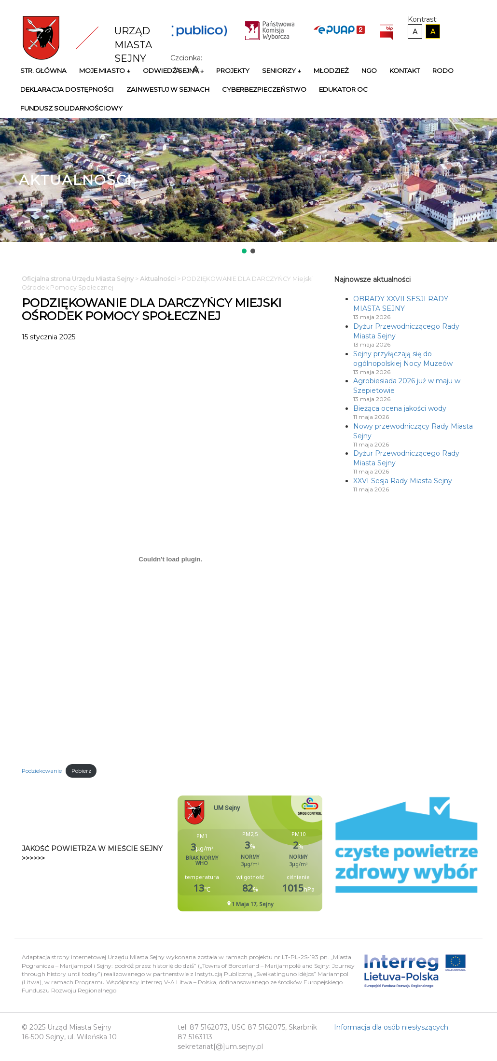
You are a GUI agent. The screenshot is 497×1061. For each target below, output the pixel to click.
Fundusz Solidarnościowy (71, 108)
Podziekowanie (42, 771)
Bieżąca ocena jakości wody (399, 408)
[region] (248, 187)
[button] (244, 251)
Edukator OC (343, 89)
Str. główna (43, 70)
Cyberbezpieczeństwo (264, 89)
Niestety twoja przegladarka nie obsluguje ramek (274, 853)
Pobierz (81, 771)
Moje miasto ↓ (104, 70)
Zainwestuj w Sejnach (167, 89)
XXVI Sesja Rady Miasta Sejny (402, 480)
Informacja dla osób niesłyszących (391, 1027)
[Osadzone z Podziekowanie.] (170, 559)
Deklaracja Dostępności (67, 89)
